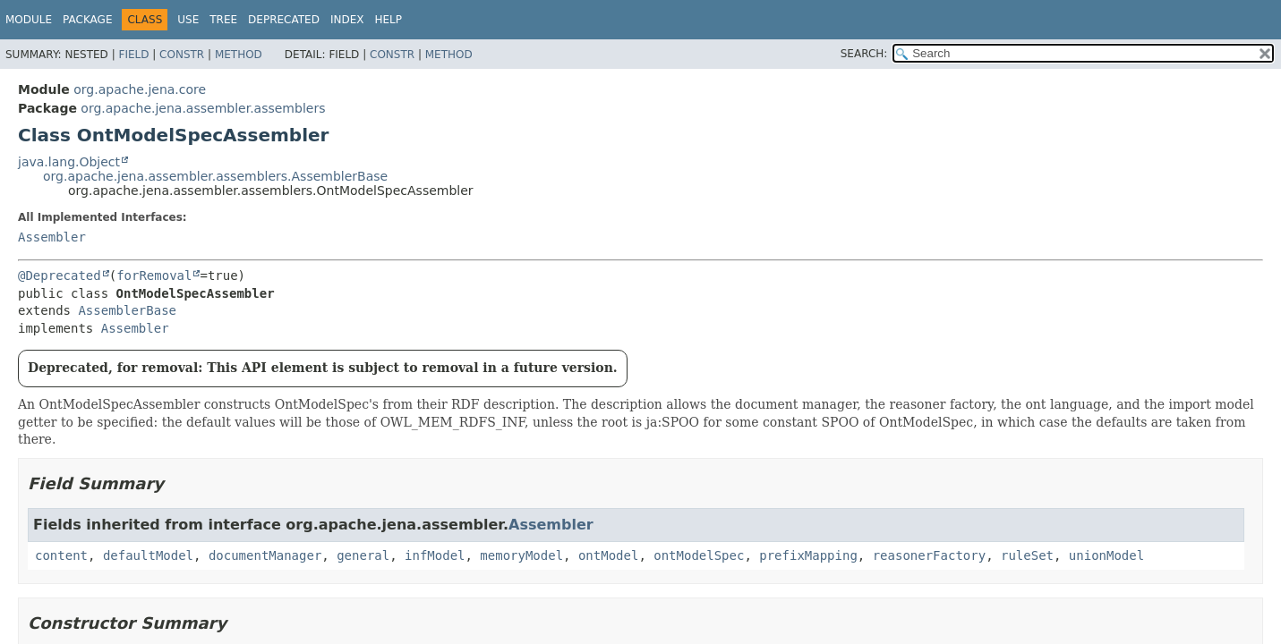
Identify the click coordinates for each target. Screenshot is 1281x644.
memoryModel (521, 555)
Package (87, 19)
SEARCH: (864, 53)
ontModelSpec (698, 555)
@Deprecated (59, 275)
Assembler (52, 237)
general (363, 555)
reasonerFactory (929, 555)
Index (347, 19)
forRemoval (154, 275)
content (61, 555)
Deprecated (284, 19)
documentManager (265, 555)
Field (133, 54)
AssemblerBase (127, 310)
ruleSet (1027, 555)
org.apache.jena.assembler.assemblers (203, 108)
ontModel (608, 555)
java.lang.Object (69, 162)
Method (238, 54)
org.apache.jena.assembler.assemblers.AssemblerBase (215, 176)
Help (388, 19)
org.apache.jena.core (139, 89)
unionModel (1106, 555)
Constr (181, 54)
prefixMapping (808, 555)
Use (188, 19)
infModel (435, 555)
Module (28, 19)
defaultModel (148, 555)
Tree (223, 19)
